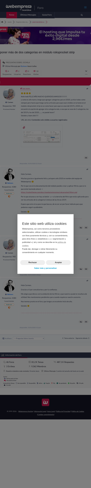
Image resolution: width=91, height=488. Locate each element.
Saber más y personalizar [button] (45, 268)
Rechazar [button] (32, 262)
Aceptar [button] (58, 262)
